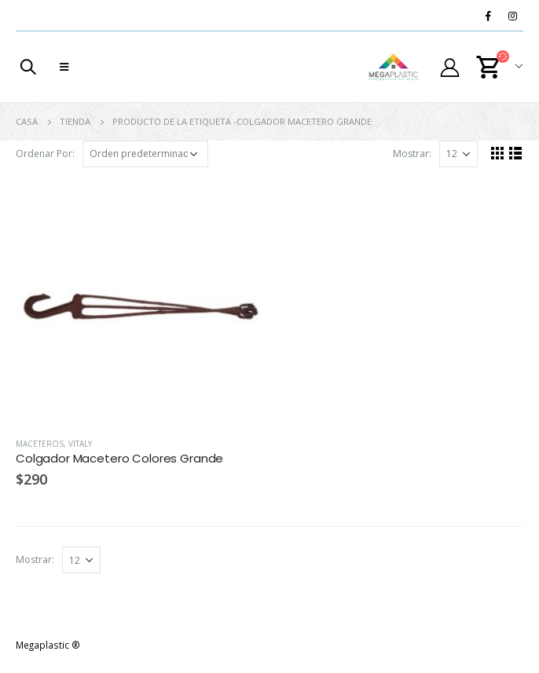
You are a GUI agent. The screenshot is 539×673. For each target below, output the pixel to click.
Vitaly (80, 443)
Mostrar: (412, 153)
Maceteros (40, 443)
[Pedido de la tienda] (145, 154)
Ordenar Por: (45, 153)
